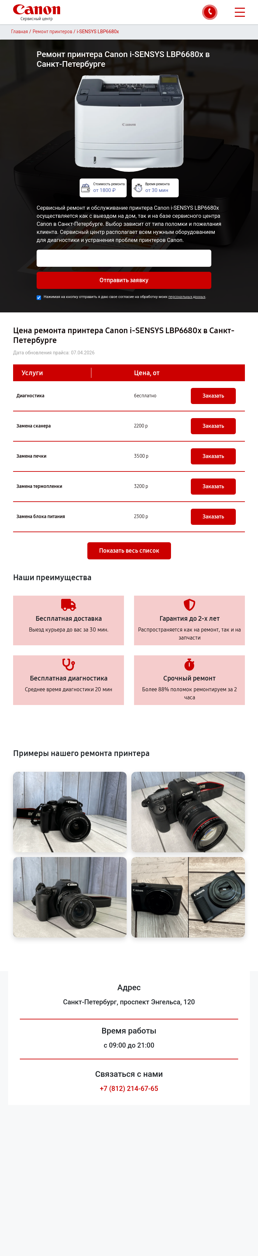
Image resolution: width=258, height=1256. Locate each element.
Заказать (213, 396)
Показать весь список (129, 550)
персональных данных (186, 297)
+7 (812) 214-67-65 (129, 1089)
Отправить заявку (123, 280)
